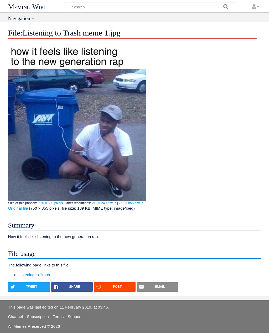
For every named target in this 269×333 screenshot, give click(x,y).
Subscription (38, 316)
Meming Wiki (27, 7)
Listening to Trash (34, 275)
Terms (58, 316)
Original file (18, 208)
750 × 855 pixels (131, 203)
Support (74, 316)
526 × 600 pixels (50, 203)
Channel (15, 316)
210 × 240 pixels (104, 203)
